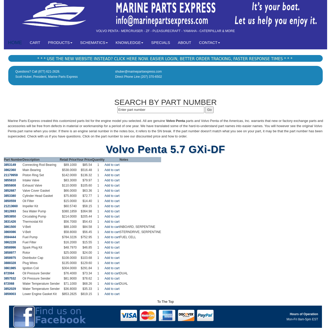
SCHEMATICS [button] (94, 42)
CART (37, 42)
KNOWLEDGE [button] (130, 42)
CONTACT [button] (209, 42)
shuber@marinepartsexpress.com (138, 71)
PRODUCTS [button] (60, 42)
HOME (15, 42)
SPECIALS (160, 42)
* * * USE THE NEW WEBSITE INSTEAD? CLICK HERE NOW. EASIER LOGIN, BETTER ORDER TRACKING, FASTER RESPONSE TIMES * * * (164, 59)
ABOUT (184, 42)
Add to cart (111, 165)
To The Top (165, 302)
